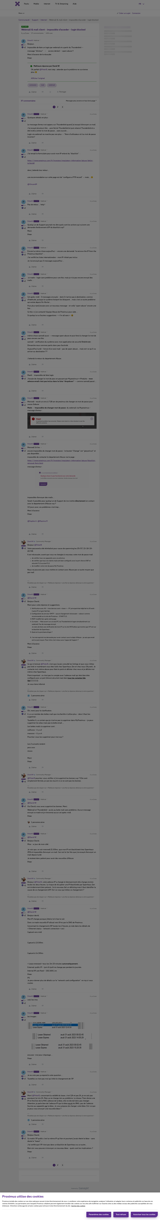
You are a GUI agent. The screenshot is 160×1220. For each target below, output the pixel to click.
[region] (80, 1206)
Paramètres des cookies (99, 1214)
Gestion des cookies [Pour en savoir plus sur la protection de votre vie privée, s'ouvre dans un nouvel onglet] (78, 1206)
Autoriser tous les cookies (144, 1214)
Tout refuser (121, 1214)
